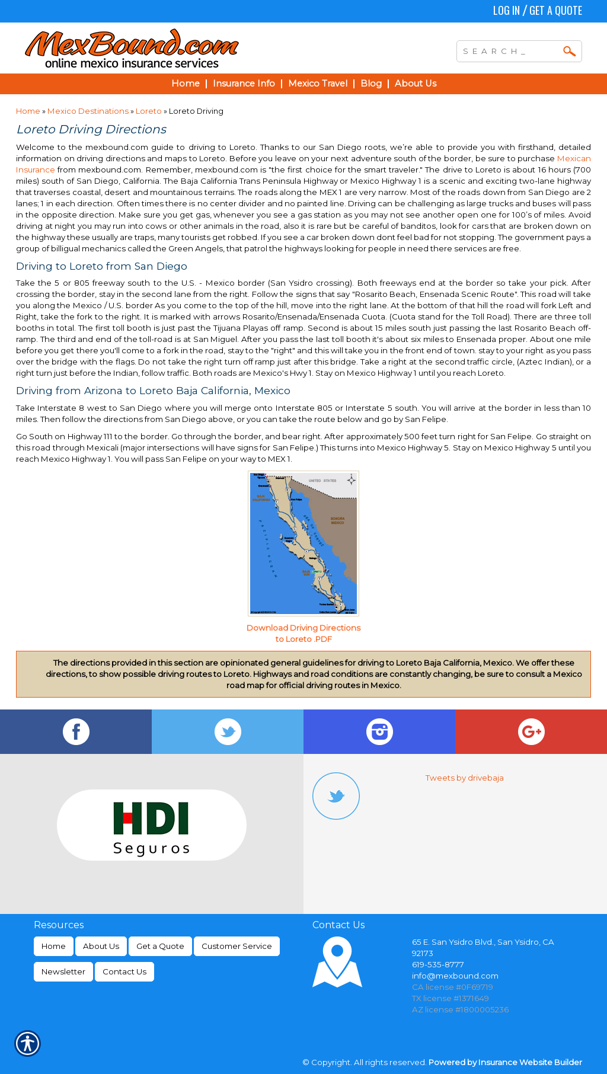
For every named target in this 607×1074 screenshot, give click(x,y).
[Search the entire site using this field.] (510, 50)
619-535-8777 (438, 964)
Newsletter (63, 971)
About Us (101, 946)
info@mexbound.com (455, 975)
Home (28, 111)
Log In (506, 10)
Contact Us (124, 971)
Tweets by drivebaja (465, 777)
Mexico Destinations (88, 111)
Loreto (150, 111)
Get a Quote (555, 10)
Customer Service (237, 946)
